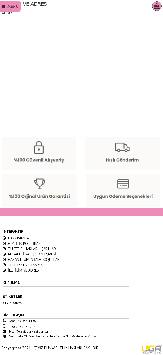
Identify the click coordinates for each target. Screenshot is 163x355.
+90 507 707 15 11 (19, 327)
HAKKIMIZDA (16, 238)
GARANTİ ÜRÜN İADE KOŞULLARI (32, 259)
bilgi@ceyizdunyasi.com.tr (25, 331)
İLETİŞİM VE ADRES (21, 270)
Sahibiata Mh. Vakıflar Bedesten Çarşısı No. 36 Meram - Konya (50, 336)
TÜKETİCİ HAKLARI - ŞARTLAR (29, 248)
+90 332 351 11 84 (20, 321)
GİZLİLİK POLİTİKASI (22, 243)
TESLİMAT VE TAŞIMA (23, 264)
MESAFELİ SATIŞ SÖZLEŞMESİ (29, 254)
